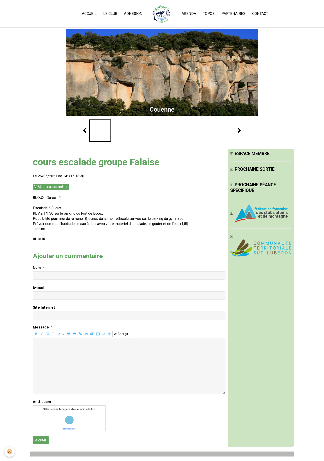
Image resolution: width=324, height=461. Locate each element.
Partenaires (233, 13)
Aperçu (121, 334)
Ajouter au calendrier (51, 187)
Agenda (189, 13)
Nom (37, 267)
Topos (209, 13)
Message (41, 327)
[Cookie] (9, 452)
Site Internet (44, 307)
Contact (260, 13)
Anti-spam (42, 402)
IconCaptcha (68, 429)
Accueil (89, 13)
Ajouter (40, 440)
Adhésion (133, 13)
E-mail (38, 287)
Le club (110, 13)
